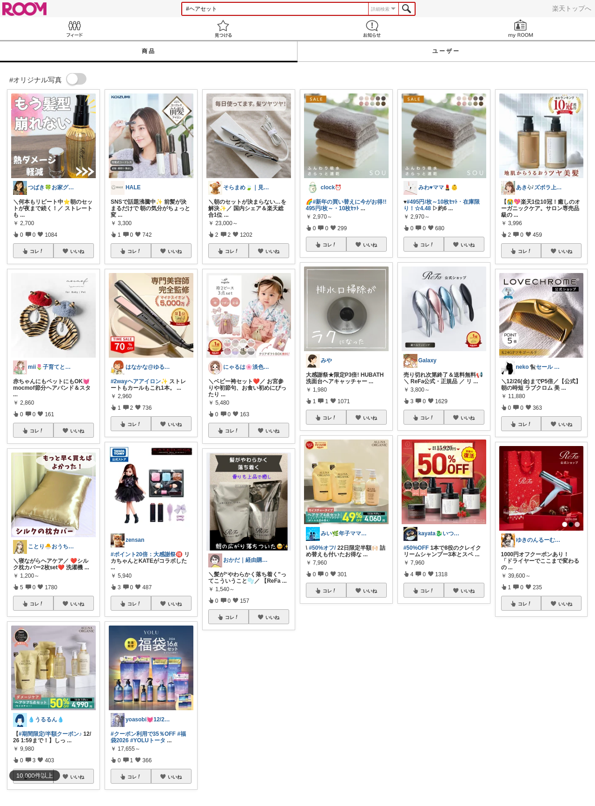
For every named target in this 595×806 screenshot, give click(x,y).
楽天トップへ (571, 8)
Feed (74, 28)
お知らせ (372, 28)
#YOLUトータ (147, 740)
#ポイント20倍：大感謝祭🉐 (147, 554)
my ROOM (520, 28)
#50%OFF (416, 548)
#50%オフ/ (322, 548)
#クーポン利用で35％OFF (143, 734)
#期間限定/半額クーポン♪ (50, 734)
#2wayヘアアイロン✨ (139, 381)
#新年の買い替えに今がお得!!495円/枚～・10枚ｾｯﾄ (346, 205)
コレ (37, 251)
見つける (223, 28)
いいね (77, 251)
